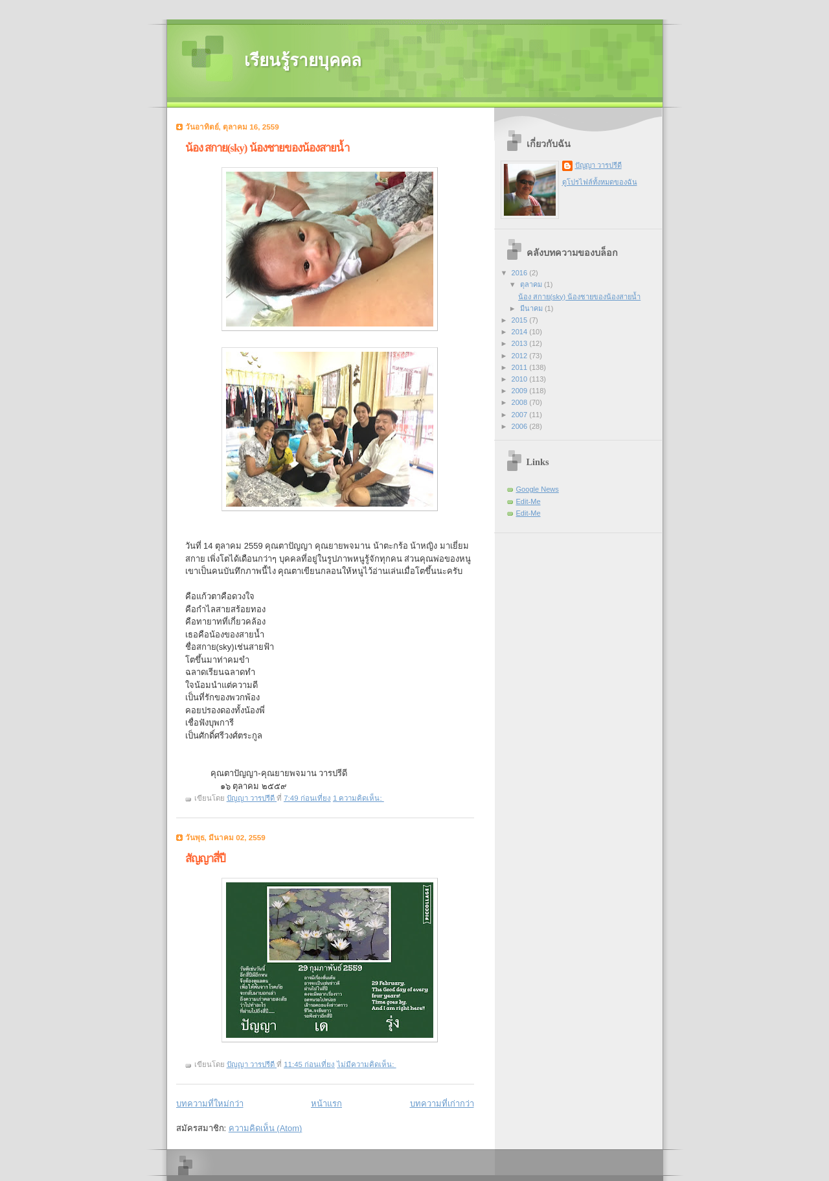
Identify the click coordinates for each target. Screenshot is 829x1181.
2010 (521, 379)
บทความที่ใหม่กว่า (210, 1103)
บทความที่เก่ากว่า (442, 1103)
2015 (521, 320)
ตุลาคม (532, 284)
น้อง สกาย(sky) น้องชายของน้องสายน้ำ (267, 148)
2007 (521, 415)
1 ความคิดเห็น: (358, 798)
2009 (521, 391)
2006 (521, 426)
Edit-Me (528, 501)
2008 (521, 402)
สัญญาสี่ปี (205, 859)
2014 (521, 332)
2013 (521, 343)
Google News (537, 489)
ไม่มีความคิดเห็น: (366, 1064)
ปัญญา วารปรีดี (598, 165)
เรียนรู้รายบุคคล (302, 60)
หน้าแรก (326, 1103)
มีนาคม (532, 308)
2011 (521, 367)
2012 (521, 356)
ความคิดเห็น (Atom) (265, 1128)
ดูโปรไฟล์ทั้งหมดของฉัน (599, 182)
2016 (521, 273)
